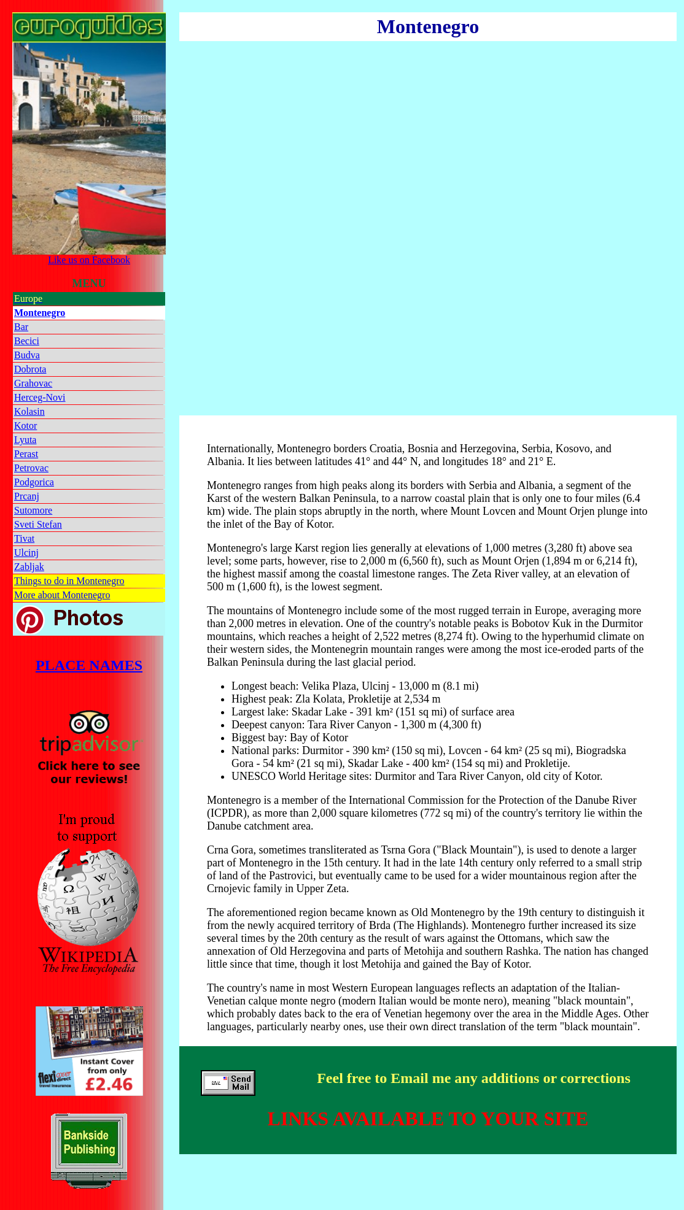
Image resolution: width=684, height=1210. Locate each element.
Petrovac (31, 468)
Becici (26, 341)
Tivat (24, 538)
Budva (27, 355)
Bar (21, 327)
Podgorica (34, 482)
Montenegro (39, 312)
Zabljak (29, 566)
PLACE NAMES (89, 665)
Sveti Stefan (38, 524)
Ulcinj (26, 552)
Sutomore (33, 510)
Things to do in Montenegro (69, 581)
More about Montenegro (62, 595)
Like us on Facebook (89, 255)
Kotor (25, 425)
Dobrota (30, 369)
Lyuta (25, 439)
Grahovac (33, 383)
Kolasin (29, 411)
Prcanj (26, 496)
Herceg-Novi (40, 397)
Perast (26, 454)
